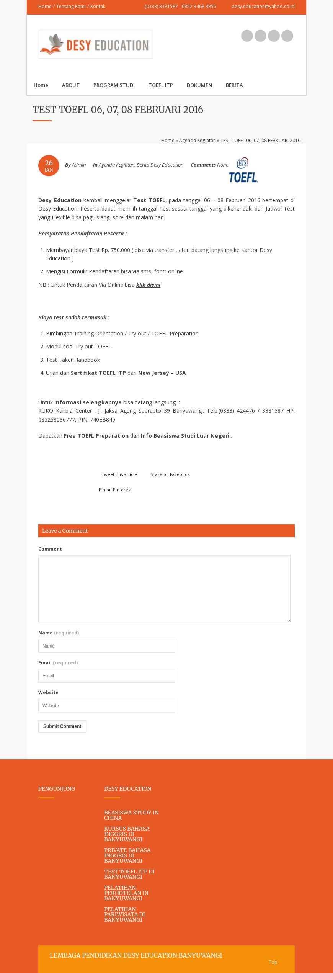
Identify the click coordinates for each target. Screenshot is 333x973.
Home (45, 6)
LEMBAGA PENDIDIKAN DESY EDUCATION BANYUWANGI (136, 955)
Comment (50, 549)
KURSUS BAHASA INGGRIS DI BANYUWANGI (127, 834)
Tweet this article (119, 474)
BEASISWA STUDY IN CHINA (131, 815)
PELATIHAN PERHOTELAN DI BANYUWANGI (126, 893)
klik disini (148, 284)
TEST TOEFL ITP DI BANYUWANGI (129, 874)
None (222, 164)
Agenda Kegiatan (197, 140)
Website (48, 692)
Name (58, 633)
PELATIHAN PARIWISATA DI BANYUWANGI (124, 914)
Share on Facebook (170, 474)
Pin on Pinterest (115, 489)
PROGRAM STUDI (114, 85)
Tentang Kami (71, 6)
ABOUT (71, 85)
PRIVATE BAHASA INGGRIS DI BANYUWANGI (127, 855)
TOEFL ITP (161, 85)
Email (58, 663)
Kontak (97, 6)
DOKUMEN (199, 85)
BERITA (234, 85)
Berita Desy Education (160, 164)
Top (273, 962)
